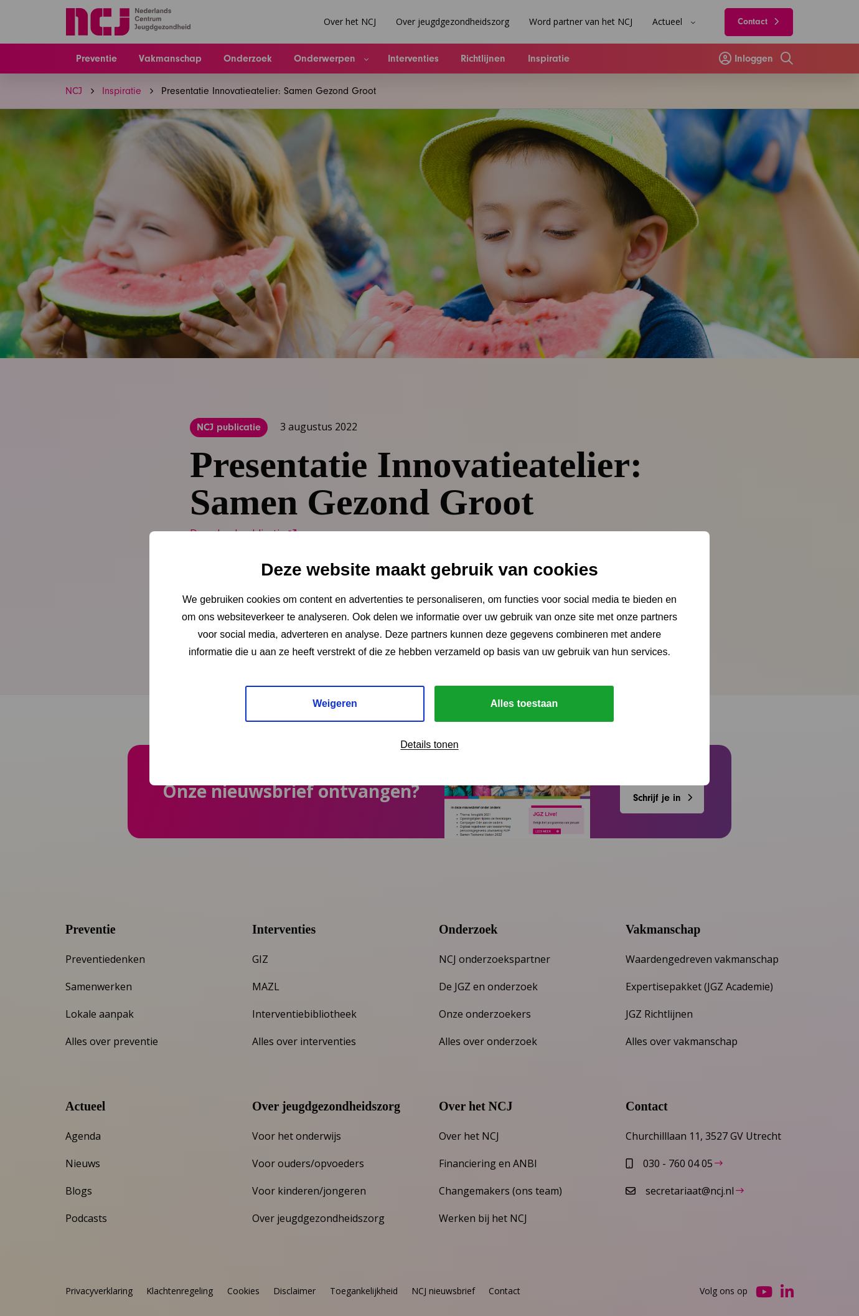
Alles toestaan (524, 703)
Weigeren (334, 703)
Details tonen (429, 744)
